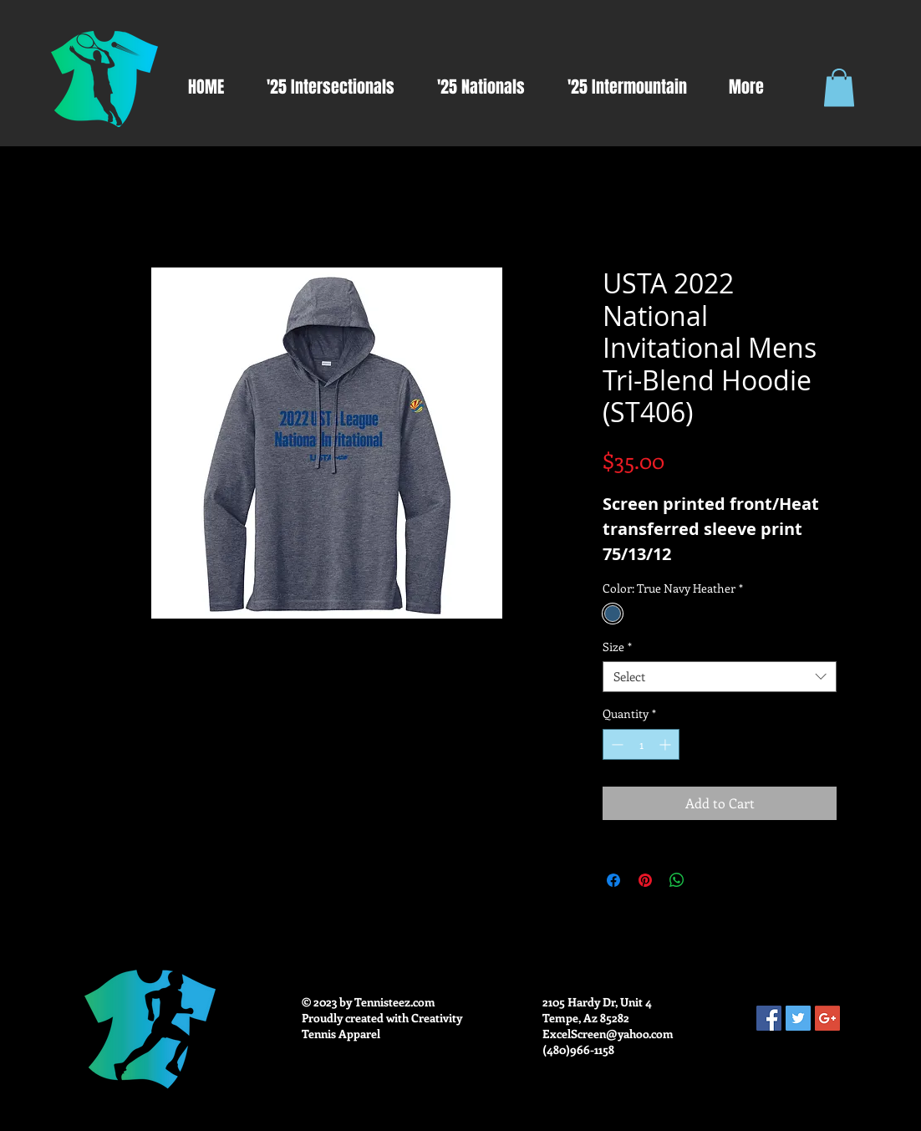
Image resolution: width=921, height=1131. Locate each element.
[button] (839, 87)
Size (617, 647)
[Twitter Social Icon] (798, 1018)
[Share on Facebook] (613, 880)
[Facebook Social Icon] (768, 1018)
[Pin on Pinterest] (645, 880)
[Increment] (666, 744)
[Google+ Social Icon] (827, 1018)
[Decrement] (615, 744)
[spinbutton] (641, 744)
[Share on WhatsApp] (677, 880)
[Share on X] (709, 880)
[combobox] (720, 677)
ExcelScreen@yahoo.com (608, 1034)
